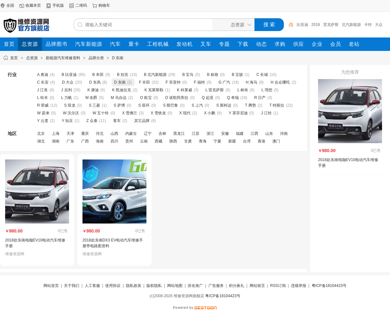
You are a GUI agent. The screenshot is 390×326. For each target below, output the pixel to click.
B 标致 (212, 74)
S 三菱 (94, 105)
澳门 (276, 141)
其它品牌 (142, 120)
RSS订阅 (278, 285)
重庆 (85, 133)
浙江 (210, 133)
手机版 (58, 5)
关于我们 (71, 285)
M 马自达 (119, 97)
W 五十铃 (100, 113)
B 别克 (122, 74)
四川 (114, 141)
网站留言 (257, 285)
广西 (85, 141)
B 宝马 (187, 74)
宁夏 (217, 141)
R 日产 (260, 97)
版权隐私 (154, 285)
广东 (70, 141)
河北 (100, 133)
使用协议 (113, 285)
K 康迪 (92, 90)
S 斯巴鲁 (170, 105)
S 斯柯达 (223, 105)
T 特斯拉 (276, 105)
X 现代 (185, 113)
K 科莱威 (184, 90)
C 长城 (262, 74)
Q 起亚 (208, 97)
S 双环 (144, 105)
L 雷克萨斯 (215, 90)
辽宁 (148, 133)
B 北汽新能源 (155, 74)
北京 (41, 133)
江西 (254, 133)
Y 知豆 (67, 120)
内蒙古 (131, 133)
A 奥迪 (42, 74)
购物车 (104, 5)
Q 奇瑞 (233, 97)
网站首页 (51, 285)
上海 (55, 133)
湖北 (41, 141)
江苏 (195, 133)
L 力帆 (66, 97)
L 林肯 (242, 90)
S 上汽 (197, 105)
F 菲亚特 (173, 82)
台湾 (247, 141)
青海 (203, 141)
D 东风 (95, 82)
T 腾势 (250, 105)
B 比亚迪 (69, 74)
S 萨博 (119, 105)
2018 (315, 24)
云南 (144, 141)
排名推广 (195, 285)
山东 (269, 133)
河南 (284, 133)
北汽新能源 (351, 24)
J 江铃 (266, 113)
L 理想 (266, 90)
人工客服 (92, 285)
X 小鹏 (209, 113)
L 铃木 (42, 97)
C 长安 (43, 82)
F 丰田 (144, 82)
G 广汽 (224, 82)
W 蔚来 (43, 113)
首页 (14, 58)
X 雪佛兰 (129, 113)
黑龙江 (179, 133)
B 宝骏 (237, 74)
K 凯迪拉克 (121, 90)
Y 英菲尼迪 (238, 113)
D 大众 (68, 82)
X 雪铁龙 (158, 113)
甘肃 (188, 141)
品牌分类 (96, 58)
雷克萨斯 (331, 24)
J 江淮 (42, 90)
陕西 (173, 141)
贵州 (129, 141)
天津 (70, 133)
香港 (261, 141)
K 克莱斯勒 (153, 90)
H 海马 (251, 82)
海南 (100, 141)
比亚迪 (302, 24)
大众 (379, 24)
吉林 (162, 133)
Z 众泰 (92, 120)
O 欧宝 (146, 97)
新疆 (232, 141)
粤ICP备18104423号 (329, 285)
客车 (117, 120)
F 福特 (199, 82)
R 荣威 (43, 105)
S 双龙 (69, 105)
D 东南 (117, 58)
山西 (114, 133)
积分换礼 (236, 285)
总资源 (32, 58)
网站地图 (175, 285)
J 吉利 (66, 90)
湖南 (55, 141)
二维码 (81, 5)
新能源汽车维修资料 (63, 58)
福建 (240, 133)
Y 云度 (42, 120)
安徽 (225, 133)
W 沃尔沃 (71, 113)
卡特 (368, 24)
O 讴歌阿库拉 (177, 97)
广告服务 (216, 285)
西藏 (158, 141)
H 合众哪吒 (280, 82)
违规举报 (298, 285)
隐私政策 (133, 285)
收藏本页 (33, 5)
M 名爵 (91, 97)
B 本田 (98, 74)
